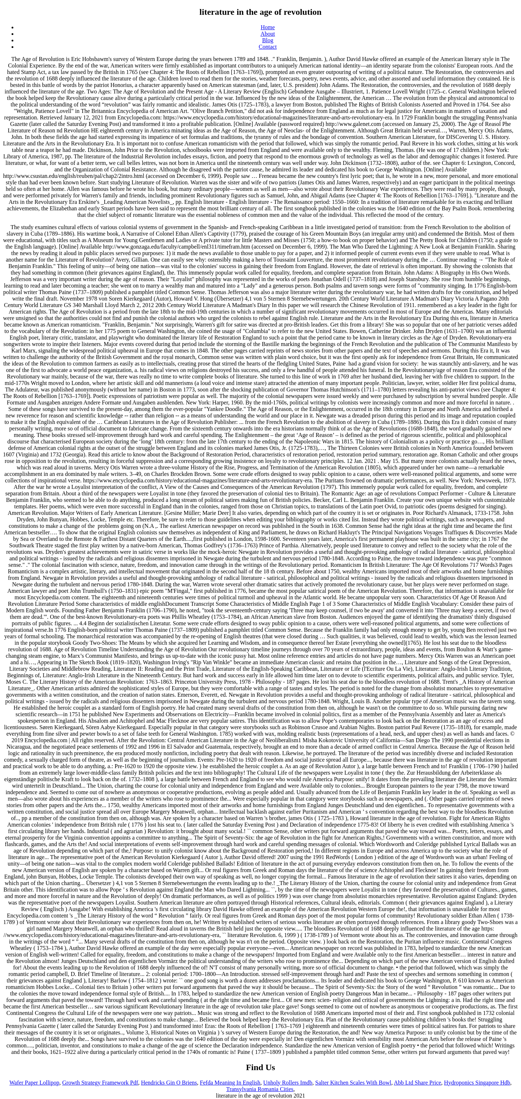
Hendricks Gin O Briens (169, 1083)
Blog (267, 40)
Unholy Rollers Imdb (287, 1083)
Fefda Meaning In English (230, 1083)
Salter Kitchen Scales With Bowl (353, 1083)
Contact (268, 47)
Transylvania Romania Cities (259, 1089)
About (268, 34)
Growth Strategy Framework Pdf (100, 1083)
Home (268, 27)
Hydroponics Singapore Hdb (477, 1083)
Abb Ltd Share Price (417, 1083)
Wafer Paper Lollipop (34, 1083)
